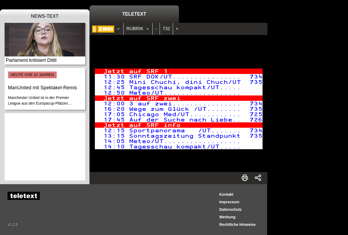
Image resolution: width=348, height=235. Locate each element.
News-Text (45, 16)
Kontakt (226, 194)
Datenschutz (230, 209)
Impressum (229, 202)
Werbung (227, 217)
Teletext (134, 14)
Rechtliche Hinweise (237, 224)
